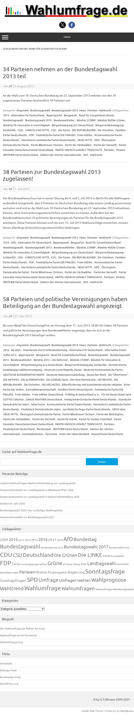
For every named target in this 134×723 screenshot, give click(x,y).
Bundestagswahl (40, 110)
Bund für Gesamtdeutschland (96, 115)
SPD (85, 154)
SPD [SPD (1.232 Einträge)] (32, 579)
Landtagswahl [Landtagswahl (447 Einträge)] (101, 563)
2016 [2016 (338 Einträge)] (42, 539)
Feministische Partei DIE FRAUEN (55, 135)
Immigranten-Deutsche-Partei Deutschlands (90, 399)
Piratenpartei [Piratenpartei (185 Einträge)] (57, 572)
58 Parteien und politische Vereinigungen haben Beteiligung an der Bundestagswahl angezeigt (65, 302)
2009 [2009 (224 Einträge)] (4, 539)
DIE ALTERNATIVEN (32, 379)
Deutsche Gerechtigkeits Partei (62, 369)
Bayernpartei (54, 115)
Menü (67, 37)
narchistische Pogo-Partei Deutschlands (86, 409)
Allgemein (22, 110)
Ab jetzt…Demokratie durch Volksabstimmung (39, 350)
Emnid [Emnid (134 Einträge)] (106, 555)
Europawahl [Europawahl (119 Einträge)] (117, 555)
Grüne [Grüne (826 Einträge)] (54, 563)
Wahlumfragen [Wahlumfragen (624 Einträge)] (78, 588)
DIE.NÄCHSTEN (51, 384)
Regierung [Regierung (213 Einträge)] (76, 572)
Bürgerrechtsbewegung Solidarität (85, 364)
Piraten (120, 150)
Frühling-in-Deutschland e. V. (82, 394)
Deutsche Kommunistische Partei (102, 369)
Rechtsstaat (44, 429)
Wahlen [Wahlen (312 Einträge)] (84, 580)
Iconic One (88, 711)
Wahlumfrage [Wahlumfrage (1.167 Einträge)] (42, 587)
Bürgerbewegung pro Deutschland (72, 125)
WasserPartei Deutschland (107, 434)
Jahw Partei (38, 404)
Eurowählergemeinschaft (41, 389)
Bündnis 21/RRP (86, 120)
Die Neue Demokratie (83, 379)
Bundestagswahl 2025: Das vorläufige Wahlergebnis (31, 510)
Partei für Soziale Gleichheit (95, 419)
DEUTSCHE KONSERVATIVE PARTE (23, 374)
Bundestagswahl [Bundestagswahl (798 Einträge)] (20, 546)
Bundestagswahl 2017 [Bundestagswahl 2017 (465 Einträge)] (86, 546)
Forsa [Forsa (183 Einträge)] (16, 564)
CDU (20, 130)
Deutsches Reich (96, 374)
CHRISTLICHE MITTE (37, 130)
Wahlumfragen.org (11, 642)
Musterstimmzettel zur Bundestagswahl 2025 (27, 517)
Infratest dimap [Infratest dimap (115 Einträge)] (71, 564)
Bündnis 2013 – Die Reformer (51, 360)
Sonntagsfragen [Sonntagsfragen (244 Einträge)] (13, 580)
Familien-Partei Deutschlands (75, 389)
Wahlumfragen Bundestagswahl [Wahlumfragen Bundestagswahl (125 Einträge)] (114, 589)
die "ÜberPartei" (118, 374)
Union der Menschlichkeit (74, 434)
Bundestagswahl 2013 (65, 110)
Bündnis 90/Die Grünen (111, 120)
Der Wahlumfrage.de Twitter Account (22, 628)
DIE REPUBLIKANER (84, 130)
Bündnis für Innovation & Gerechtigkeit (26, 125)
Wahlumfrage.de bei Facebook (18, 635)
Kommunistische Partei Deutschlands (69, 404)
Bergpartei (70, 115)
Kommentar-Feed (10, 677)
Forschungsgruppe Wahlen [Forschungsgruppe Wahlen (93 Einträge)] (33, 564)
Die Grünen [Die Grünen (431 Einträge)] (65, 555)
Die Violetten (105, 130)
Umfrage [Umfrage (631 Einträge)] (48, 580)
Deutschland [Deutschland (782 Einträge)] (38, 555)
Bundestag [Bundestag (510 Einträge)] (85, 539)
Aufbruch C (10, 355)
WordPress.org (9, 683)
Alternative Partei (115, 350)
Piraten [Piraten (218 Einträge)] (41, 572)
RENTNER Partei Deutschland (20, 154)
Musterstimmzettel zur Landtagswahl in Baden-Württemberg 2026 (39, 496)
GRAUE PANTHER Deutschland (44, 399)
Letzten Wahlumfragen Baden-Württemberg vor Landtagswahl (37, 483)
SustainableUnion (32, 434)
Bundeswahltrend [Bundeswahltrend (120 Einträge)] (119, 547)
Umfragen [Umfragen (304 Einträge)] (68, 580)
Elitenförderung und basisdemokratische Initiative (92, 384)
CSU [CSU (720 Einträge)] (17, 555)
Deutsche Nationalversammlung (65, 374)
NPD (96, 140)
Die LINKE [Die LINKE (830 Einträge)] (90, 555)
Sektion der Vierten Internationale (60, 154)
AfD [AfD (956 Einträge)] (68, 538)
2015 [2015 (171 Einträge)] (34, 540)
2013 (6, 115)
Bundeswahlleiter (64, 120)
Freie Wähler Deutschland (47, 394)
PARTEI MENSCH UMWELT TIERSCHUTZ (78, 150)
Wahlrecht (105, 110)
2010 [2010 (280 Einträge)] (13, 539)
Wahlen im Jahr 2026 (12, 503)
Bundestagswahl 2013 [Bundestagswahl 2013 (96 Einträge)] (52, 547)
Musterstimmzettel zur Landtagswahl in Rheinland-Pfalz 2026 (36, 490)
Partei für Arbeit (67, 419)
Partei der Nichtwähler (78, 145)
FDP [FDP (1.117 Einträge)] (5, 562)
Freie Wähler (84, 135)
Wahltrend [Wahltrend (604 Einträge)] (12, 588)
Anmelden (6, 663)
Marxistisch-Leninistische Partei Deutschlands (48, 140)
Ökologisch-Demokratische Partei (40, 414)
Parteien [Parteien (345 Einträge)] (27, 571)
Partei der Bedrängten (109, 414)
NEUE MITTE (84, 140)
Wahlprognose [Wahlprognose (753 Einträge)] (108, 580)
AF (11, 86)
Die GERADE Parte (57, 379)
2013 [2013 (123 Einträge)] (28, 540)
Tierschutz (51, 434)
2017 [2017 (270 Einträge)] (52, 539)
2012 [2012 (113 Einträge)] (21, 540)
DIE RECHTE (105, 379)
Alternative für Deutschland (27, 115)
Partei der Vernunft (105, 145)
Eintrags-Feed (8, 670)
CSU (53, 130)
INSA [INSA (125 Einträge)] (84, 564)
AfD (13, 242)
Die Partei (64, 130)
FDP (31, 135)
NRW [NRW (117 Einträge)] (16, 572)
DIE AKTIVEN (11, 379)
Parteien (92, 110)
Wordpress (127, 711)
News (82, 110)
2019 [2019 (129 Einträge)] (60, 540)
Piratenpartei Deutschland (19, 429)
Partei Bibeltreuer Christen (47, 145)
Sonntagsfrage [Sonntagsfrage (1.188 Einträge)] (105, 571)
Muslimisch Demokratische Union (41, 409)
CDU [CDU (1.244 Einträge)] (6, 554)
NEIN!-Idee (118, 409)
